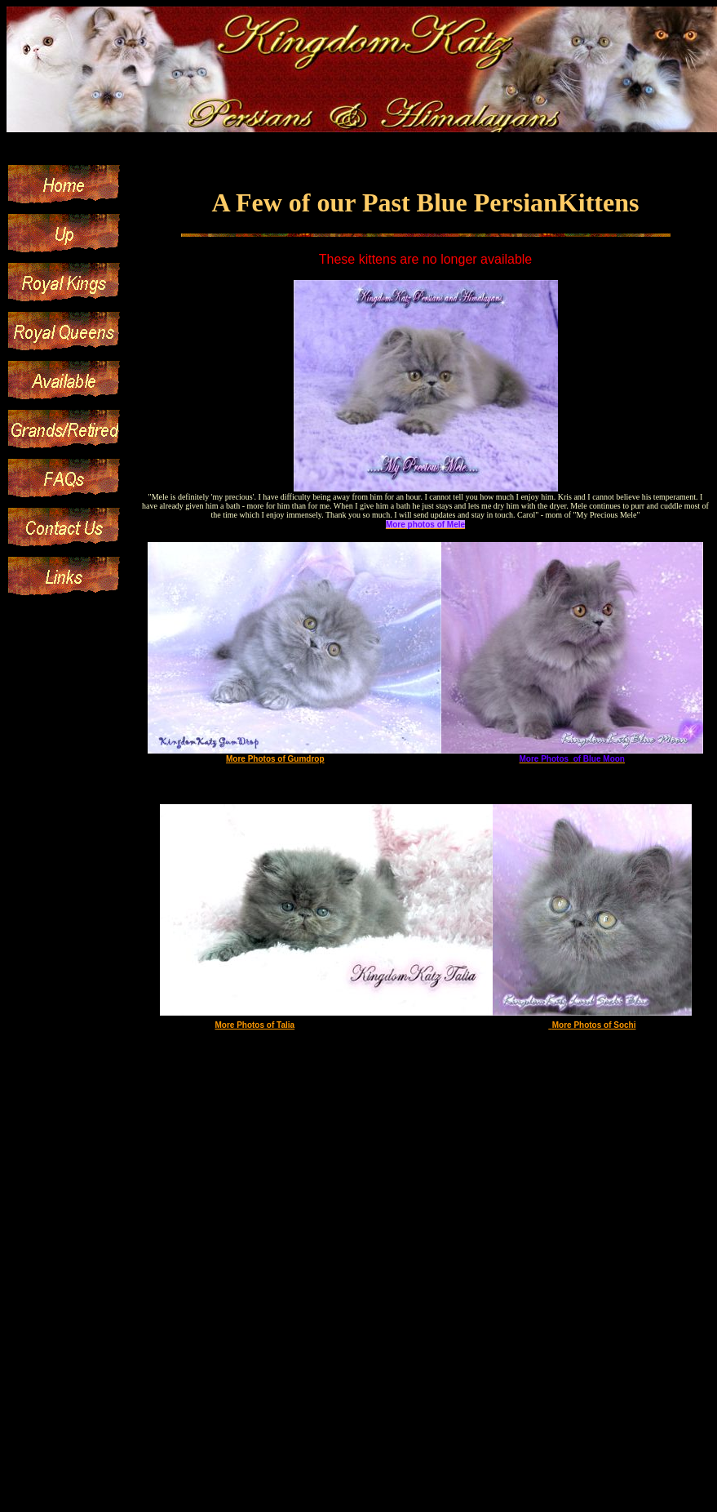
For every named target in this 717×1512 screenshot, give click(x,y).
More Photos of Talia (254, 1025)
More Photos (251, 758)
